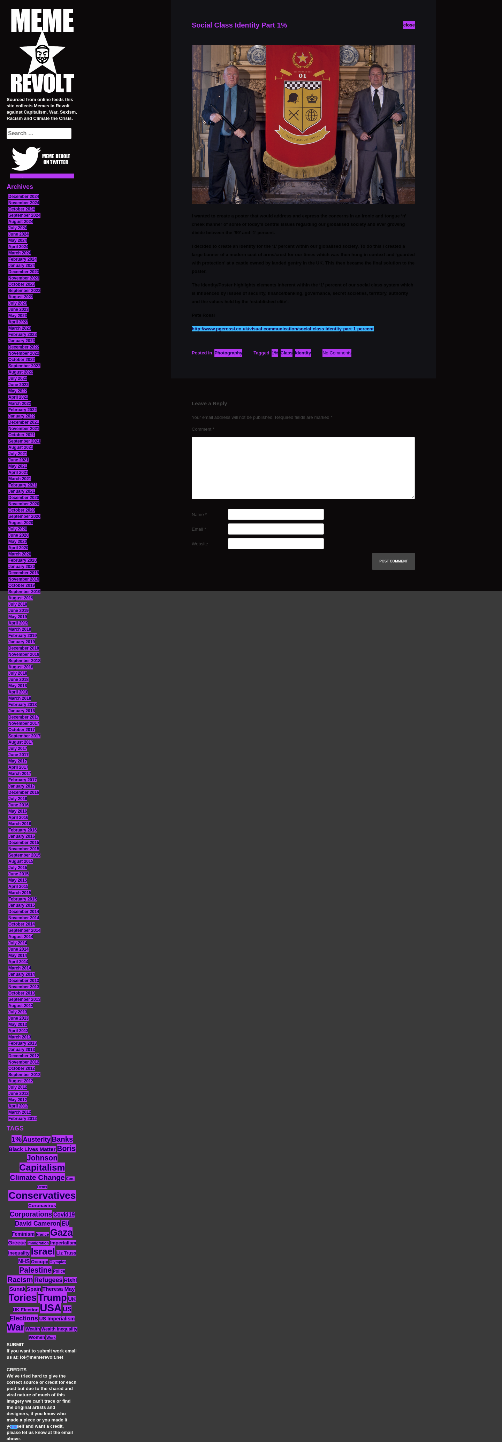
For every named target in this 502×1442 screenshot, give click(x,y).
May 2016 (17, 811)
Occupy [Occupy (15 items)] (39, 1261)
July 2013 (17, 1012)
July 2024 (17, 227)
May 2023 (17, 315)
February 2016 (22, 830)
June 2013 (18, 1018)
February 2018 (22, 704)
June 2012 (18, 1093)
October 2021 (21, 434)
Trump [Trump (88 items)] (52, 1297)
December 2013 (23, 980)
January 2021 (21, 491)
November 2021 (23, 428)
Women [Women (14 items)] (37, 1337)
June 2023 (18, 309)
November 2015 (23, 848)
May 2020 (17, 541)
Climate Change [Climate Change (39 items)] (37, 1177)
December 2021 (23, 422)
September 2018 (24, 660)
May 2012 (17, 1099)
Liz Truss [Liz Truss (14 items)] (66, 1253)
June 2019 (18, 610)
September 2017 (24, 736)
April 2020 (18, 547)
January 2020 (21, 566)
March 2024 (19, 253)
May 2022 (17, 391)
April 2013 (18, 1030)
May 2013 (17, 1024)
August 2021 (20, 447)
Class (287, 352)
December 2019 (23, 572)
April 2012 (18, 1106)
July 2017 (17, 748)
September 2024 (24, 215)
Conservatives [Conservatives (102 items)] (42, 1195)
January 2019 (21, 641)
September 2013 (24, 999)
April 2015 (18, 886)
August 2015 (20, 861)
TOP (13, 1427)
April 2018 (18, 692)
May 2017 (17, 761)
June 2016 (18, 805)
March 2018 (19, 698)
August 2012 (20, 1081)
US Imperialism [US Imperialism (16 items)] (57, 1318)
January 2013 (21, 1049)
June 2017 (18, 754)
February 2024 (22, 259)
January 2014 (21, 974)
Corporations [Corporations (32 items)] (31, 1214)
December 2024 (23, 196)
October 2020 (21, 510)
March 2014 (19, 968)
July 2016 (17, 798)
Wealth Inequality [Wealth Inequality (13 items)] (59, 1329)
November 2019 (23, 579)
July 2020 (17, 529)
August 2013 (20, 1005)
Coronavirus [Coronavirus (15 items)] (42, 1205)
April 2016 (18, 817)
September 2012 (24, 1074)
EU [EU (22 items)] (65, 1223)
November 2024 (23, 202)
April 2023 (18, 322)
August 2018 (20, 667)
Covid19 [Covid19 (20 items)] (64, 1215)
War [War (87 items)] (15, 1327)
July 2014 (17, 943)
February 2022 (22, 409)
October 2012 (21, 1068)
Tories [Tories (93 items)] (23, 1297)
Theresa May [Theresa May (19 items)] (59, 1289)
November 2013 (23, 986)
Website (200, 543)
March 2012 (19, 1112)
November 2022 (23, 353)
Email (199, 529)
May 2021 (17, 466)
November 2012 (23, 1062)
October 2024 (21, 209)
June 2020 (18, 535)
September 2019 (24, 591)
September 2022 (24, 365)
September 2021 (24, 441)
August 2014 (20, 936)
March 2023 (19, 328)
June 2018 (18, 679)
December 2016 (23, 792)
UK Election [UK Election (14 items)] (26, 1309)
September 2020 (24, 516)
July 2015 (17, 867)
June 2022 (18, 384)
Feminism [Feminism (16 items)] (23, 1234)
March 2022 (19, 403)
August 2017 (20, 742)
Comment (203, 429)
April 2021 (18, 472)
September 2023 (24, 290)
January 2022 (21, 416)
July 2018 (17, 673)
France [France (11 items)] (42, 1234)
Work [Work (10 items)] (50, 1337)
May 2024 (17, 240)
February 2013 (22, 1043)
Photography (228, 352)
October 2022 (21, 359)
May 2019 (17, 616)
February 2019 (22, 635)
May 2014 (17, 955)
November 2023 (23, 278)
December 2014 (23, 911)
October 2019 (21, 585)
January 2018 (21, 710)
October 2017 (21, 729)
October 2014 (21, 924)
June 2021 (18, 460)
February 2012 (22, 1118)
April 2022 (18, 397)
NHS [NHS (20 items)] (24, 1261)
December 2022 (23, 347)
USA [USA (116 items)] (50, 1307)
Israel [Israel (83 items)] (43, 1251)
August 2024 (20, 221)
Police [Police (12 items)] (59, 1271)
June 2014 (18, 949)
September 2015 (24, 855)
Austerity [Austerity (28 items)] (37, 1139)
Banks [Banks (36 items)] (62, 1139)
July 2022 (17, 378)
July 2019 (17, 604)
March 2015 (19, 892)
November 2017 (23, 723)
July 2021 (17, 453)
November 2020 (23, 503)
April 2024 (18, 246)
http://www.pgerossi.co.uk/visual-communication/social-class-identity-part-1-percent (283, 328)
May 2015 (17, 880)
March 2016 (19, 823)
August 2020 (20, 522)
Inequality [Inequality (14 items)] (19, 1253)
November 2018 (23, 654)
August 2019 (20, 598)
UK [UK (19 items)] (72, 1299)
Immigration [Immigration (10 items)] (38, 1243)
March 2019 (19, 629)
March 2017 (19, 773)
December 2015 (23, 842)
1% (275, 352)
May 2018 (17, 685)
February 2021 (22, 485)
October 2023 (21, 284)
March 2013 (19, 1037)
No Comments (336, 352)
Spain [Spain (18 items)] (34, 1289)
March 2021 (19, 478)
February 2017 (22, 779)
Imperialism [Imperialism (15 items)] (63, 1242)
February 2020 (22, 560)
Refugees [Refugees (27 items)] (48, 1279)
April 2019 (18, 623)
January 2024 (21, 265)
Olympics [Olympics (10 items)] (58, 1262)
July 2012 (17, 1087)
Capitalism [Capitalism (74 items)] (42, 1167)
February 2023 (22, 334)
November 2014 (23, 917)
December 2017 (23, 717)
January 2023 (21, 340)
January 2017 (21, 786)
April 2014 (18, 961)
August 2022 (20, 372)
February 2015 (22, 899)
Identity (303, 352)
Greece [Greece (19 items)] (17, 1242)
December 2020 (23, 497)
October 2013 (21, 993)
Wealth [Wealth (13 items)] (32, 1329)
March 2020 (19, 554)
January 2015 (21, 905)
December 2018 (23, 648)
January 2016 (21, 836)
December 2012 (23, 1055)
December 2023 (23, 271)
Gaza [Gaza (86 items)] (61, 1232)
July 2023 (17, 303)
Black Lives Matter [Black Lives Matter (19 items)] (32, 1149)
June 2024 (18, 234)
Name (199, 514)
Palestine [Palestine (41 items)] (35, 1270)
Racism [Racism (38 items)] (20, 1279)
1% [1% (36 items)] (17, 1139)
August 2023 (20, 296)
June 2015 (18, 874)
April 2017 (18, 767)
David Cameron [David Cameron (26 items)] (37, 1223)
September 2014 (24, 930)
